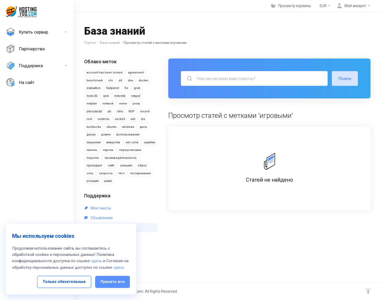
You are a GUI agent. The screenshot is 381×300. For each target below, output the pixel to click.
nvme (123, 103)
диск (143, 127)
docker (144, 80)
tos (143, 119)
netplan (92, 103)
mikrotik (119, 96)
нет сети (132, 142)
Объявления (98, 218)
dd (120, 80)
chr (110, 80)
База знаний (110, 43)
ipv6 (106, 96)
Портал (90, 43)
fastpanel (112, 88)
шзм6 (108, 181)
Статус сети (97, 247)
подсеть (93, 158)
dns (130, 80)
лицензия (94, 142)
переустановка (130, 150)
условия (93, 181)
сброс (142, 165)
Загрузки (95, 237)
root (89, 119)
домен (106, 134)
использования (127, 134)
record (145, 111)
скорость (106, 173)
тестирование (140, 173)
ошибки (149, 142)
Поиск (344, 78)
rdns (120, 111)
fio (126, 88)
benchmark (95, 80)
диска (91, 134)
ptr (109, 111)
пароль (108, 150)
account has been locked (105, 72)
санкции (126, 165)
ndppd (135, 96)
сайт (111, 165)
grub (137, 88)
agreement (136, 72)
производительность (121, 158)
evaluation (94, 88)
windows (128, 127)
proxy (136, 103)
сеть (90, 173)
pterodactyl (94, 111)
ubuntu (111, 127)
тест (121, 173)
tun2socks (94, 127)
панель (92, 150)
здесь (96, 287)
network (108, 103)
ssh (132, 119)
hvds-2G (92, 96)
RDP (132, 111)
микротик (113, 142)
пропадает (94, 165)
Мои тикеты (97, 208)
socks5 (120, 119)
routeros (103, 119)
